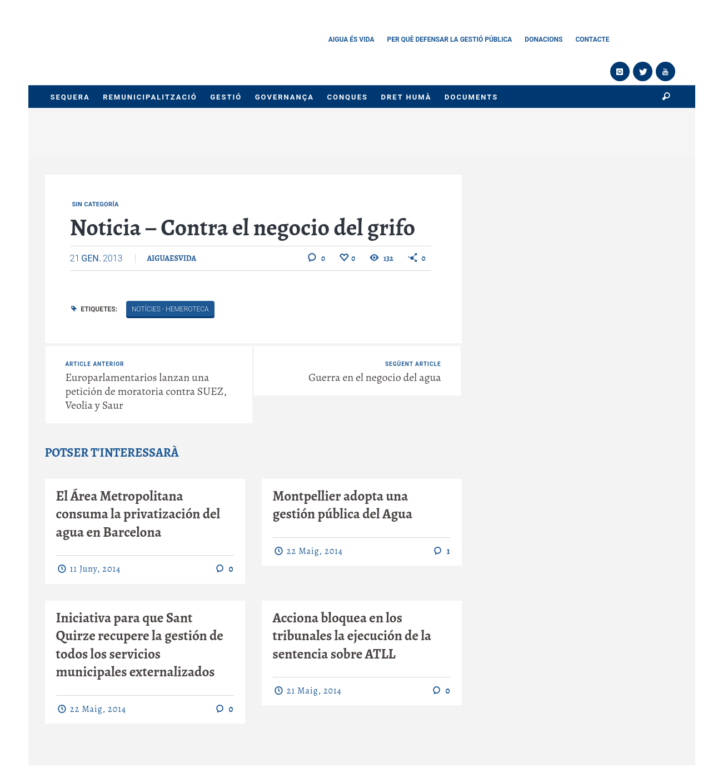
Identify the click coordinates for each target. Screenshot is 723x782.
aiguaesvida (171, 258)
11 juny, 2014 (95, 569)
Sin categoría (95, 204)
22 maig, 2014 (315, 551)
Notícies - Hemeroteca (170, 309)
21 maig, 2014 (314, 691)
